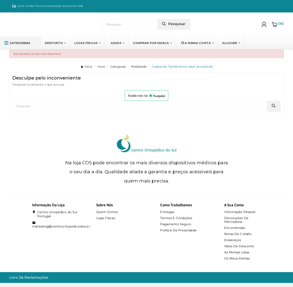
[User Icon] (264, 26)
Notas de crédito (237, 238)
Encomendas (234, 232)
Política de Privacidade (178, 234)
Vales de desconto (239, 250)
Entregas (167, 216)
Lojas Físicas (105, 222)
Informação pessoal (239, 216)
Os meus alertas (237, 262)
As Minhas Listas (236, 256)
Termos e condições (176, 222)
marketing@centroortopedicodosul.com (64, 230)
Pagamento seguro (175, 228)
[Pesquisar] (130, 26)
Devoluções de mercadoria (236, 224)
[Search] (173, 26)
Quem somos (107, 216)
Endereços (232, 244)
